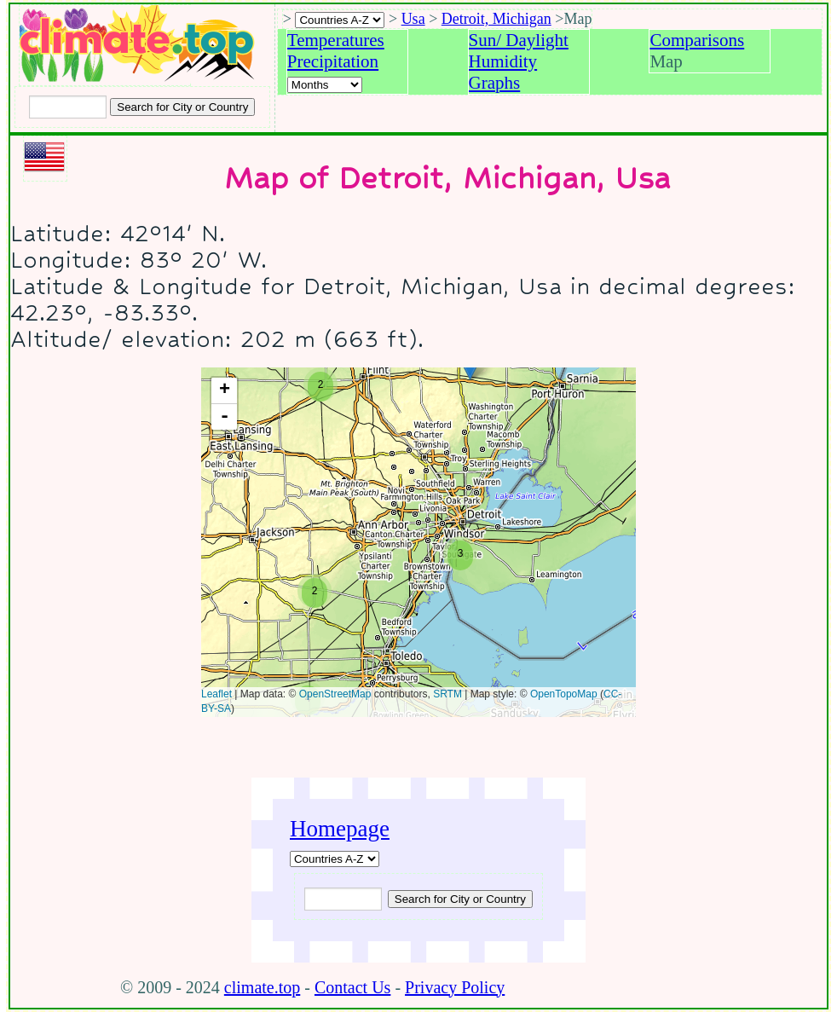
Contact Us (352, 987)
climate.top (262, 987)
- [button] (224, 417)
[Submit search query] (460, 899)
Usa (413, 18)
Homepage (340, 828)
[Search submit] (182, 107)
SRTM (447, 694)
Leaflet (216, 694)
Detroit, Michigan (496, 18)
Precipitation (332, 61)
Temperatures (335, 40)
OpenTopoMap (563, 694)
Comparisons (696, 40)
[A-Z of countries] (334, 859)
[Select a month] (324, 85)
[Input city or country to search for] (68, 107)
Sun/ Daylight (519, 40)
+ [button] (224, 390)
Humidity (503, 61)
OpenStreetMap (335, 694)
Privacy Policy (455, 987)
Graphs (495, 82)
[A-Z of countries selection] (339, 20)
